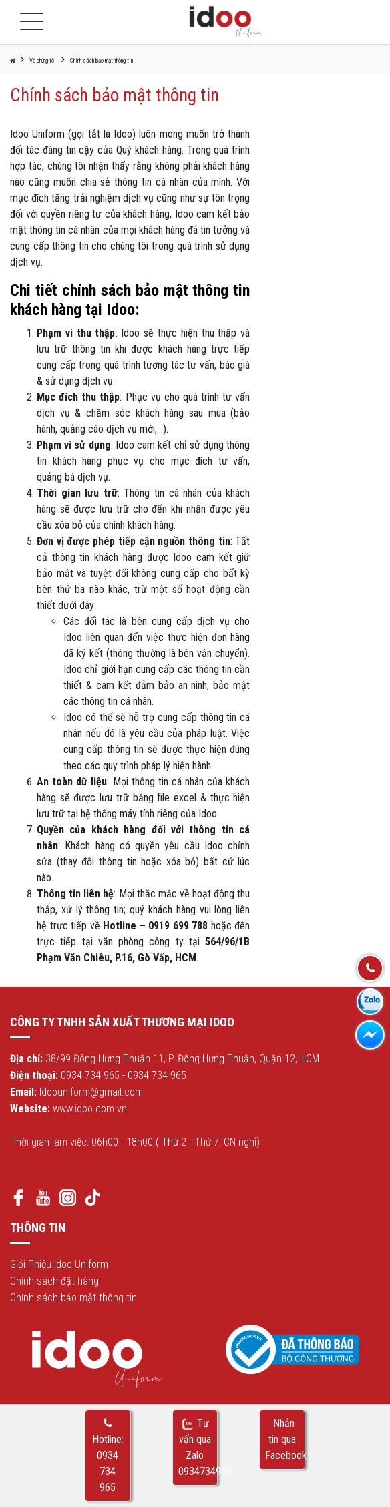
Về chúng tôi (42, 60)
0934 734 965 (90, 1075)
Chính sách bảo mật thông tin (101, 60)
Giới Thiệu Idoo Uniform (59, 1264)
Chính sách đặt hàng (54, 1281)
